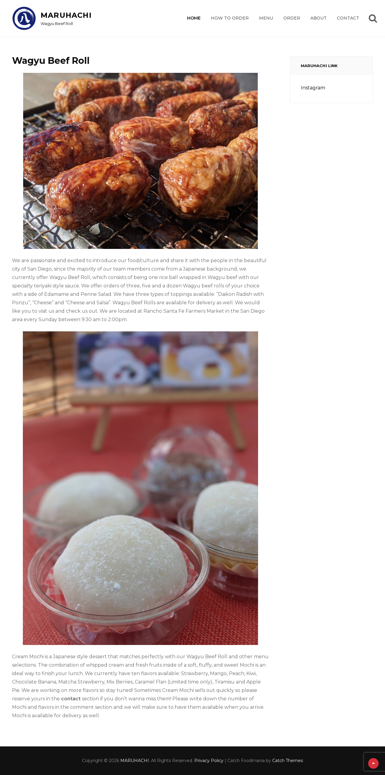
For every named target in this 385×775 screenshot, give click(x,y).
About (318, 18)
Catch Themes (287, 760)
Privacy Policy (208, 760)
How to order (230, 18)
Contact (348, 18)
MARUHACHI (66, 15)
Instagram (313, 88)
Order (291, 18)
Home (194, 18)
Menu (266, 18)
